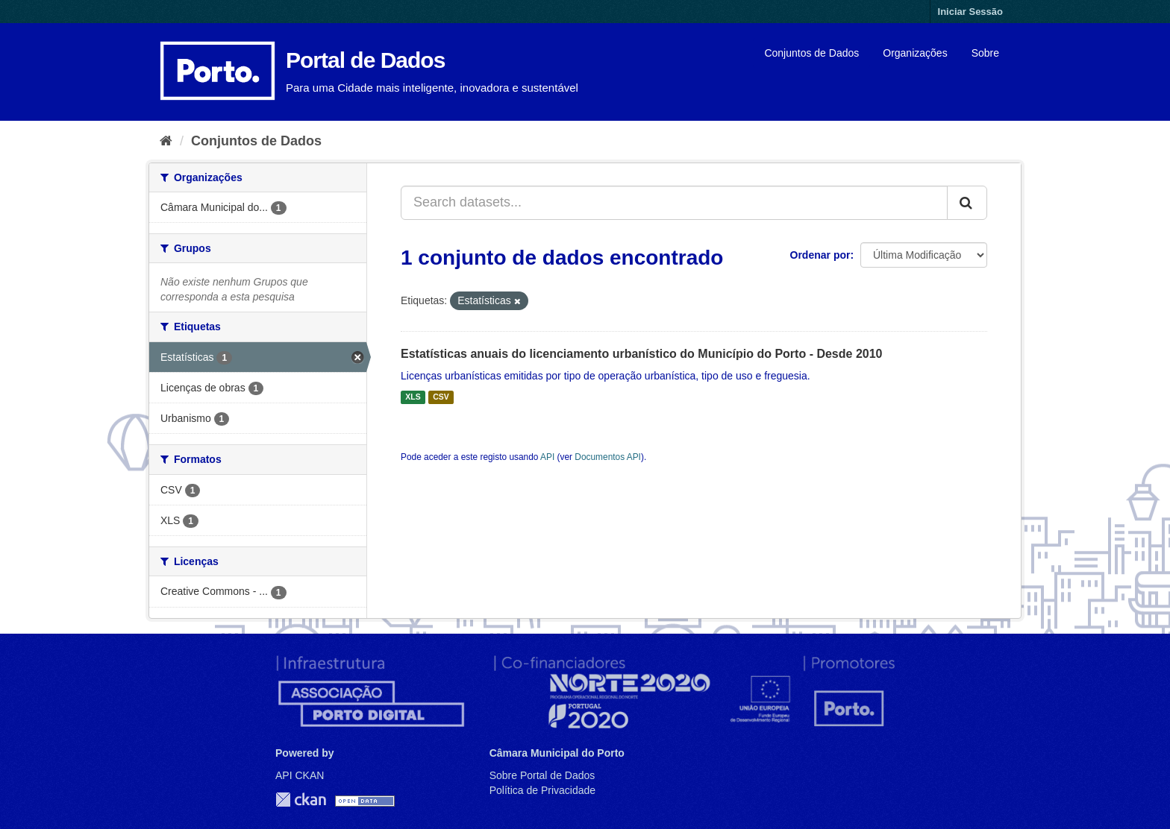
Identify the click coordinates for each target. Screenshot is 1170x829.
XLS (412, 397)
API (547, 457)
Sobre (985, 53)
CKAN (300, 799)
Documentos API (608, 457)
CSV (441, 397)
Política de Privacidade (542, 790)
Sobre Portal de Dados (542, 775)
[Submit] (967, 203)
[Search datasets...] (674, 203)
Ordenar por (820, 255)
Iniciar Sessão (970, 11)
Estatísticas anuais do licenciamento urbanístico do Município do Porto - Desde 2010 (641, 353)
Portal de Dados (365, 60)
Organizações (915, 53)
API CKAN (299, 775)
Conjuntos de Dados (811, 53)
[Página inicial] (166, 140)
